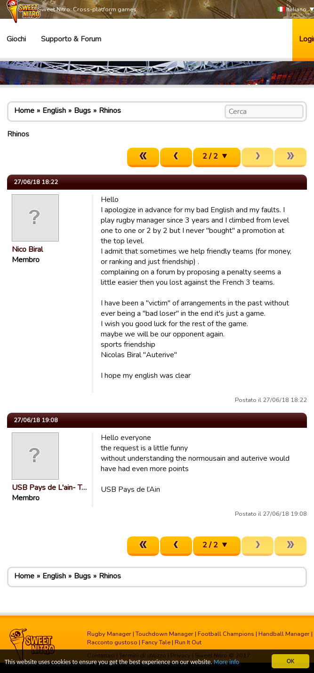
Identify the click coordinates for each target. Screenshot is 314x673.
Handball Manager (284, 634)
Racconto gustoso (112, 642)
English (54, 110)
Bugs (82, 110)
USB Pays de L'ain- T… (49, 487)
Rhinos (110, 110)
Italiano (291, 9)
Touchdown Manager (164, 634)
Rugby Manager (109, 634)
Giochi (16, 39)
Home (24, 110)
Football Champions (226, 634)
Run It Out (188, 642)
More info (226, 664)
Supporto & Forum (71, 39)
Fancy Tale (156, 642)
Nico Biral (27, 249)
